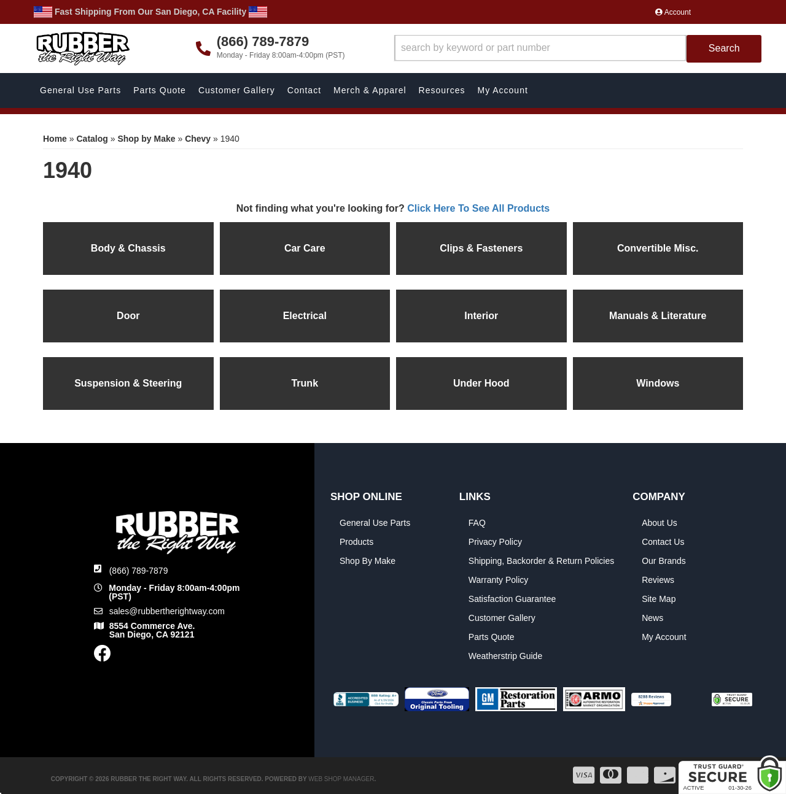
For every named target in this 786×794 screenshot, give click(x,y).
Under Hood (481, 383)
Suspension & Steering (128, 383)
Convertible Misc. (657, 248)
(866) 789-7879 (138, 571)
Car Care (304, 248)
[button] (578, 49)
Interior (481, 315)
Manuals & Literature (657, 315)
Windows (657, 383)
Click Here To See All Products (478, 208)
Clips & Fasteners (481, 248)
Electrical (305, 315)
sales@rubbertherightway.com (167, 611)
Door (128, 315)
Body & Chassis (128, 248)
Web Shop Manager (341, 779)
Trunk (304, 383)
